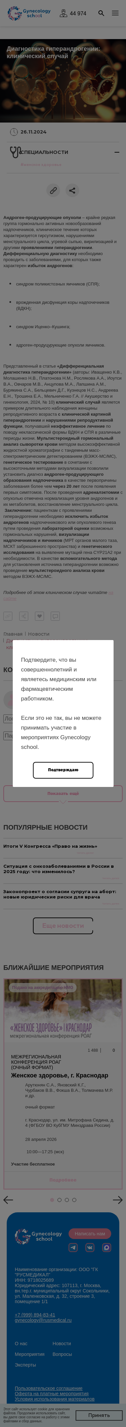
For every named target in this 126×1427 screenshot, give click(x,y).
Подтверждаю (63, 769)
